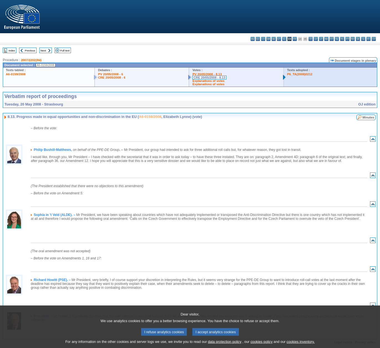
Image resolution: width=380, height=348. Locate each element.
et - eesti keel (279, 39)
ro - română (353, 39)
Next (43, 50)
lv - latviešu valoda (316, 39)
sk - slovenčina (358, 39)
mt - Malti (332, 39)
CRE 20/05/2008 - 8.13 (209, 77)
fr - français (295, 39)
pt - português (347, 39)
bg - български (253, 39)
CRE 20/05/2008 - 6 (112, 77)
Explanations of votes (208, 81)
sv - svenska (374, 39)
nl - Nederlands (337, 39)
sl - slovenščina (363, 39)
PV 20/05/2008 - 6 (110, 74)
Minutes (368, 117)
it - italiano (310, 39)
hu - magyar (326, 39)
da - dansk (268, 39)
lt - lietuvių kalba (321, 39)
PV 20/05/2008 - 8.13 (207, 74)
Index (12, 50)
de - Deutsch (274, 39)
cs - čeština (263, 39)
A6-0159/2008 (15, 74)
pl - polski (342, 39)
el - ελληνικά (284, 39)
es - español (258, 39)
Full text (65, 50)
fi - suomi (368, 39)
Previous (30, 50)
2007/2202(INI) (31, 60)
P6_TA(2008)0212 (299, 74)
